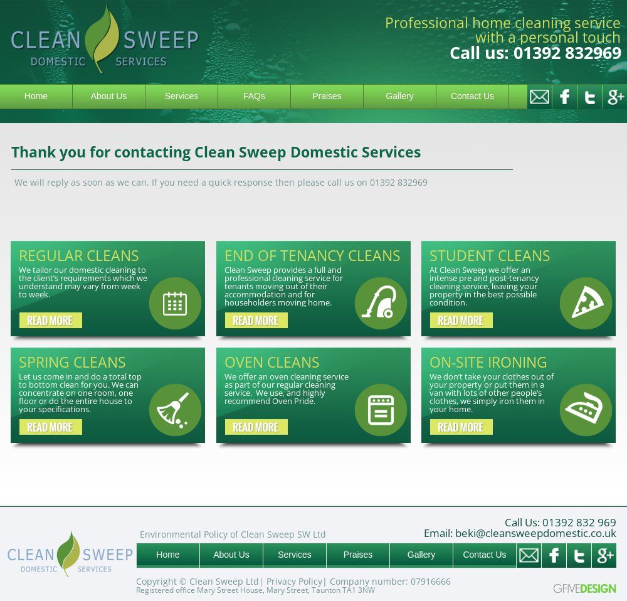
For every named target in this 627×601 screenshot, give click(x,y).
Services (182, 96)
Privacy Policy (294, 581)
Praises (327, 96)
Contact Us (472, 96)
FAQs (254, 96)
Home (36, 96)
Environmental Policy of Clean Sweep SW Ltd (233, 534)
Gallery (399, 96)
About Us (109, 96)
